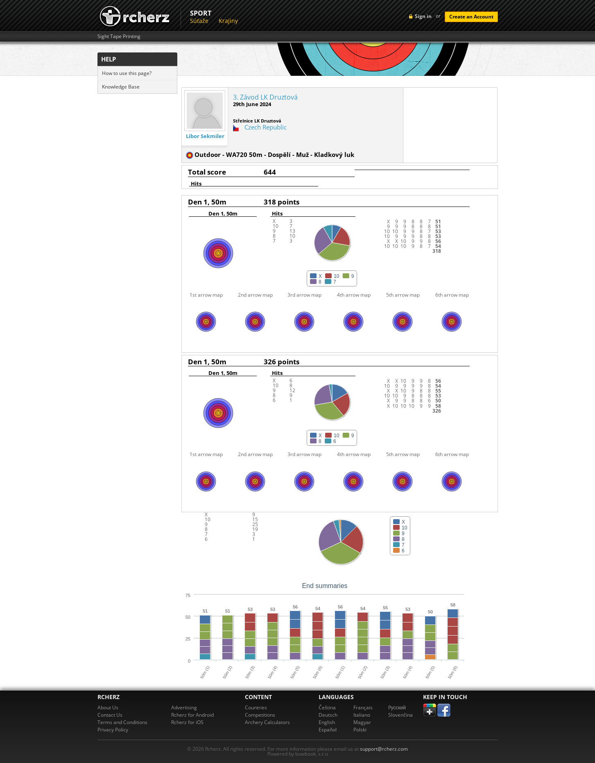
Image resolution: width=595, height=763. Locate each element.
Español (328, 729)
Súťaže (199, 21)
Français (363, 707)
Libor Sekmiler (205, 136)
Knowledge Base (121, 86)
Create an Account (471, 16)
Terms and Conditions (122, 722)
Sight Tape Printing (118, 36)
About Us (107, 707)
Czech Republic (265, 127)
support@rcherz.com (384, 748)
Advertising (184, 707)
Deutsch (328, 714)
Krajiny (228, 21)
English (327, 722)
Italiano (361, 714)
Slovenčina (400, 714)
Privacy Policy (112, 729)
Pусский (397, 707)
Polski (360, 729)
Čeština (327, 707)
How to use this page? (127, 73)
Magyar (362, 722)
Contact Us (109, 714)
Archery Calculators (267, 722)
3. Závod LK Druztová (265, 97)
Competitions (260, 714)
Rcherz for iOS (187, 722)
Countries (256, 707)
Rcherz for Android (192, 714)
